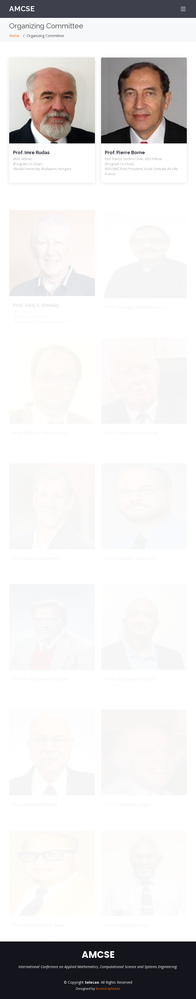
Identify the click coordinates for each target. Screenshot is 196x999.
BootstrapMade (108, 988)
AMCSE (22, 9)
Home (14, 35)
